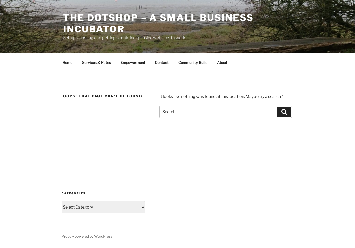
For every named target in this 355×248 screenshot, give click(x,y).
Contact (162, 62)
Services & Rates (96, 62)
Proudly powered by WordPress (87, 236)
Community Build (192, 62)
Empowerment (133, 62)
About (222, 62)
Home (67, 62)
